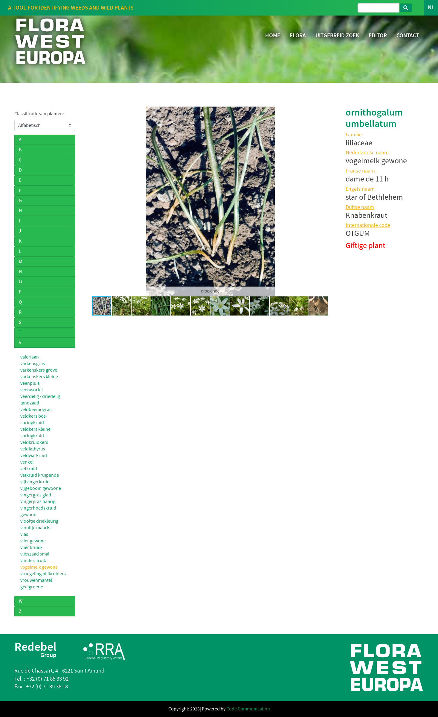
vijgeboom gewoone (40, 488)
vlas (24, 534)
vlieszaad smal (34, 554)
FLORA (298, 35)
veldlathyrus (32, 449)
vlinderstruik (33, 561)
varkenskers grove (38, 370)
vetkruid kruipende (39, 475)
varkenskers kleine (39, 377)
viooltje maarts (35, 528)
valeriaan (29, 357)
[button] (89, 201)
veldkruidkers (34, 442)
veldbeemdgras (35, 410)
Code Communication (248, 709)
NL (431, 7)
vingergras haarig (37, 501)
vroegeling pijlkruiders (43, 574)
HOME (272, 35)
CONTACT (407, 35)
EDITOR (378, 35)
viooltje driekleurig (39, 521)
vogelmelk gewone (39, 567)
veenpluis (30, 383)
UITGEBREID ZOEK (337, 35)
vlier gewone (33, 541)
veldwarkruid (33, 455)
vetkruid (28, 469)
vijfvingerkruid (35, 482)
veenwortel (31, 390)
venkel (26, 462)
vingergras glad (35, 495)
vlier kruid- (31, 547)
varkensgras (32, 364)
